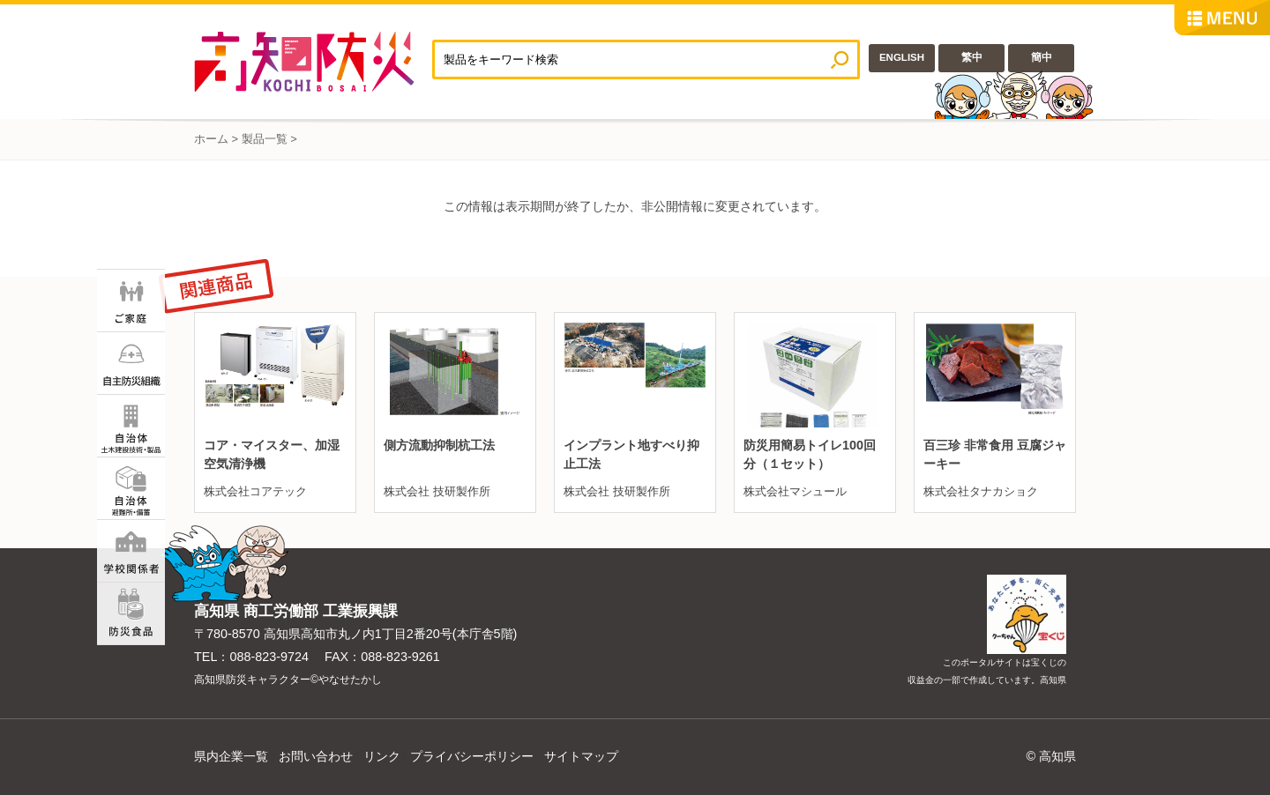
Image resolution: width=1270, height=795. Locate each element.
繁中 (971, 57)
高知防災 (313, 61)
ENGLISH (901, 57)
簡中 (1041, 57)
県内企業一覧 (231, 756)
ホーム (211, 138)
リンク (381, 756)
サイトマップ (581, 756)
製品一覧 (265, 138)
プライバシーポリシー (472, 756)
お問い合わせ (316, 756)
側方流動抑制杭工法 (439, 445)
